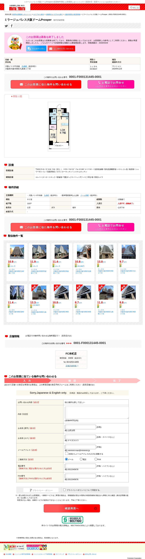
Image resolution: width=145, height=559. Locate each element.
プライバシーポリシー (75, 554)
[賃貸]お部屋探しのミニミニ (21, 14)
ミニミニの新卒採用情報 (22, 554)
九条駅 (24, 66)
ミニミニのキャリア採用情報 (43, 554)
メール (69, 459)
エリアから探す (38, 14)
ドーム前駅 (84, 195)
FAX (98, 459)
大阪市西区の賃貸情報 (72, 14)
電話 (83, 459)
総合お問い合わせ (90, 554)
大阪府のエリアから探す (54, 14)
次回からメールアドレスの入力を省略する (84, 453)
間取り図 (16, 96)
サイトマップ (60, 554)
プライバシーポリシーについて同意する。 (82, 490)
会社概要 (8, 554)
